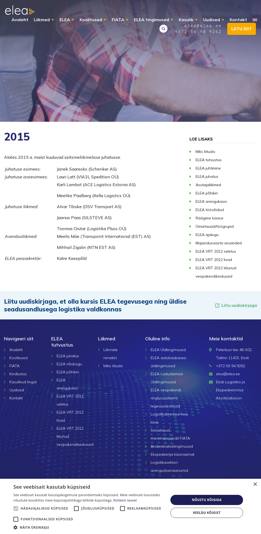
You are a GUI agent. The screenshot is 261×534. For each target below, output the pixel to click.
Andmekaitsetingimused (172, 446)
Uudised (211, 19)
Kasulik (186, 19)
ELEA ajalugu (207, 234)
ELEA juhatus (207, 176)
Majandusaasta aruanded (219, 243)
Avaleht (20, 19)
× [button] (255, 485)
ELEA (65, 19)
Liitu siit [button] (241, 34)
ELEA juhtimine (208, 168)
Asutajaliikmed (208, 184)
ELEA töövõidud (210, 209)
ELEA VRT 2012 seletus (216, 251)
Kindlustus (18, 373)
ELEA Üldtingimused (168, 349)
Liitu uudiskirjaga (236, 305)
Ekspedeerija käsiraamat (172, 454)
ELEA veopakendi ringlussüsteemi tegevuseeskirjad (166, 398)
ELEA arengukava (211, 201)
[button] (88, 527)
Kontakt (238, 19)
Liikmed (42, 19)
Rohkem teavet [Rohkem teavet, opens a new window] (125, 500)
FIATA (118, 19)
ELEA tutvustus (209, 159)
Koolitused (91, 19)
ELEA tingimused (151, 19)
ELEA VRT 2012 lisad (214, 259)
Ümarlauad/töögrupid (215, 226)
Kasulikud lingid (22, 382)
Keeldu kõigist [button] (207, 512)
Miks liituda (205, 151)
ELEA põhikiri (207, 193)
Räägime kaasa (209, 218)
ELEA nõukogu (69, 364)
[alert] (130, 506)
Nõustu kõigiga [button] (207, 500)
